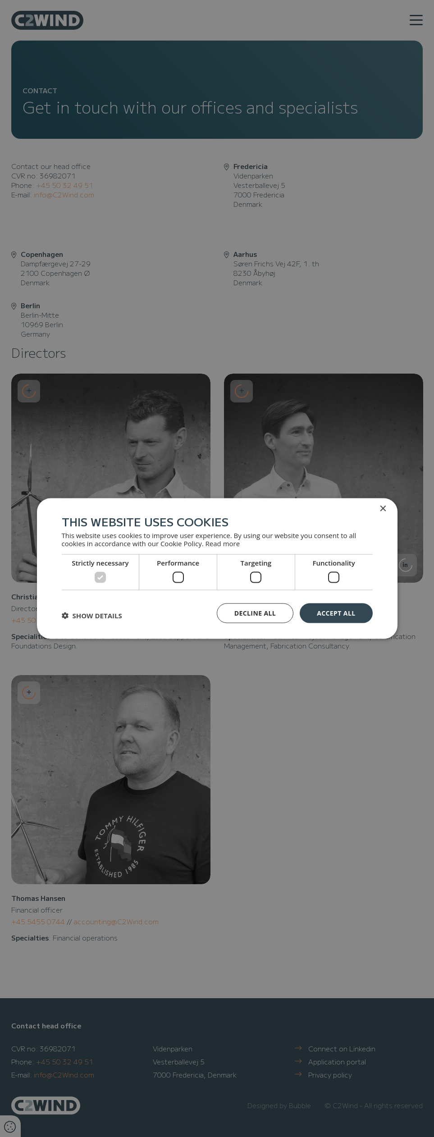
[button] (92, 615)
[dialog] (217, 568)
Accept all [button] (336, 612)
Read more (223, 543)
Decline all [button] (255, 612)
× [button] (382, 508)
